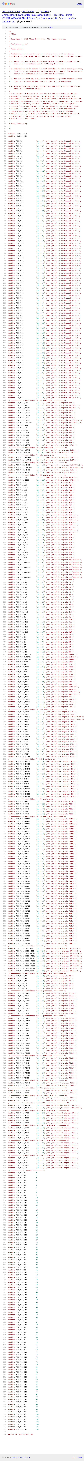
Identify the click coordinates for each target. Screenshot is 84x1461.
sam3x (71, 18)
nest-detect (28, 11)
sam (50, 18)
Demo (69, 14)
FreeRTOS (59, 14)
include (6, 21)
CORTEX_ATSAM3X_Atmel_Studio (18, 18)
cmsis (63, 18)
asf (44, 18)
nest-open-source (11, 11)
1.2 (37, 11)
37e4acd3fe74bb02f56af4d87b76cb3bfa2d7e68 (26, 14)
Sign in (79, 4)
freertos (45, 11)
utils (56, 18)
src (38, 18)
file (51, 27)
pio (13, 21)
